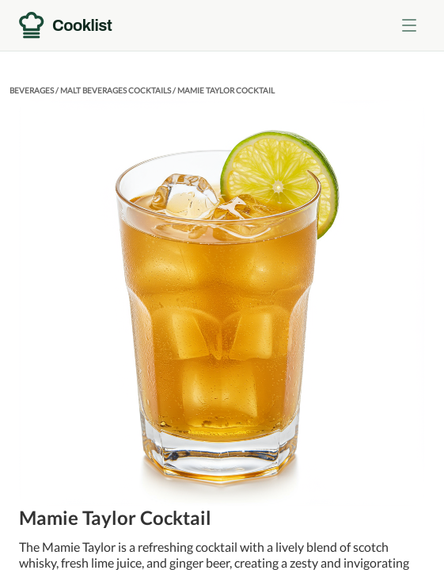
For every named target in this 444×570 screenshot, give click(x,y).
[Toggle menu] (409, 25)
